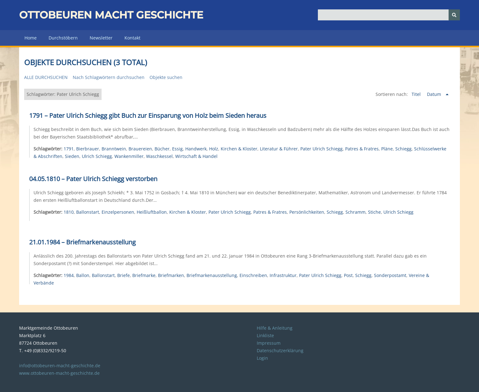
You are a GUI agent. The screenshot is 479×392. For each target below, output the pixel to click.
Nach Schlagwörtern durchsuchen (109, 77)
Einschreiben (253, 275)
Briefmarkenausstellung (212, 275)
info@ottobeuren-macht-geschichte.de (59, 365)
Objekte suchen (166, 77)
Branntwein (114, 149)
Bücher (162, 149)
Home (30, 38)
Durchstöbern (63, 38)
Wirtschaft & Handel (196, 156)
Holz (213, 149)
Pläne (387, 149)
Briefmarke (143, 275)
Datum (434, 94)
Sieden (72, 156)
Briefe (123, 275)
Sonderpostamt (390, 275)
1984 (69, 275)
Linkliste (265, 335)
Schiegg (403, 149)
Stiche (374, 212)
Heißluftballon (152, 212)
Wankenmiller (129, 156)
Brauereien (140, 149)
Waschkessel (159, 156)
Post (348, 275)
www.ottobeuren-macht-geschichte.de (59, 373)
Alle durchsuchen (46, 77)
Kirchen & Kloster (239, 149)
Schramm (355, 212)
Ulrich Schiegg (97, 156)
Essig (177, 149)
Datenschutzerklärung (280, 350)
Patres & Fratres (362, 149)
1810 (69, 212)
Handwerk (196, 149)
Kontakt (132, 38)
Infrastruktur (283, 275)
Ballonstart (87, 212)
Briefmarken (171, 275)
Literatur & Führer (279, 149)
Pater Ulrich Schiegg (321, 149)
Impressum (269, 343)
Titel (417, 94)
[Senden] (454, 14)
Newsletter (101, 38)
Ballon (82, 275)
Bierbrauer (87, 149)
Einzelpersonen (118, 212)
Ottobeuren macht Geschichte (111, 15)
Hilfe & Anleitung (274, 328)
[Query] (389, 14)
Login (262, 358)
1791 (69, 149)
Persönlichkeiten (306, 212)
